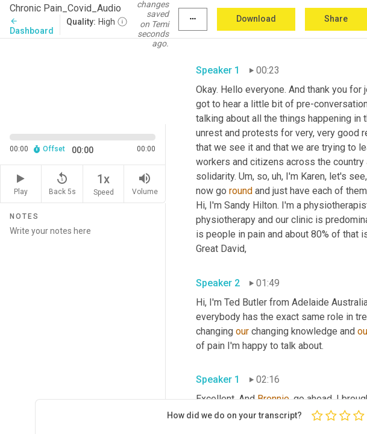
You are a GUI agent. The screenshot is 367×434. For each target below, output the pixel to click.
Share (336, 19)
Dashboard (32, 26)
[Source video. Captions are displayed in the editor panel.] (83, 80)
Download (256, 19)
